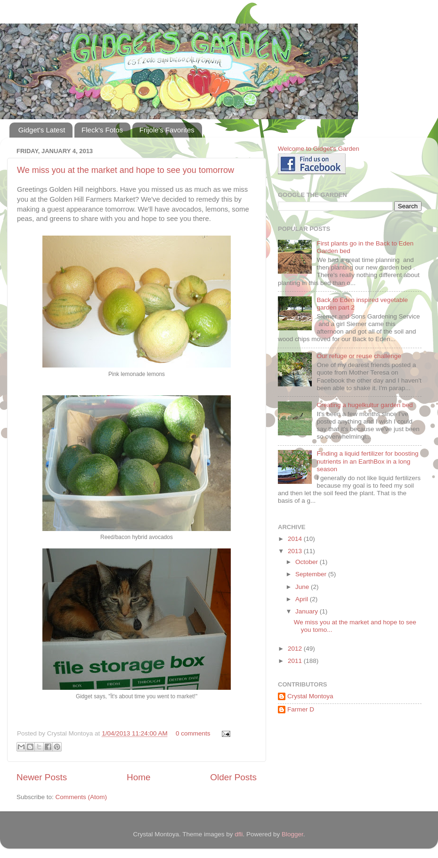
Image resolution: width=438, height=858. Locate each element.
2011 (296, 660)
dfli (239, 834)
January (307, 611)
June (303, 586)
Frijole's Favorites (167, 130)
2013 (296, 551)
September (311, 574)
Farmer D (300, 709)
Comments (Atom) (81, 797)
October (307, 561)
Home (138, 777)
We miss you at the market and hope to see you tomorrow (125, 170)
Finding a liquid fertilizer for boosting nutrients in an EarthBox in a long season (367, 461)
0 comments (193, 733)
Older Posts (233, 777)
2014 (296, 538)
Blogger (292, 834)
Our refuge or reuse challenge (358, 356)
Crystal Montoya (310, 696)
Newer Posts (41, 777)
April (302, 599)
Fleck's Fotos (102, 130)
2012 (296, 648)
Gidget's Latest (41, 130)
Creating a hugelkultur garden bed (364, 405)
